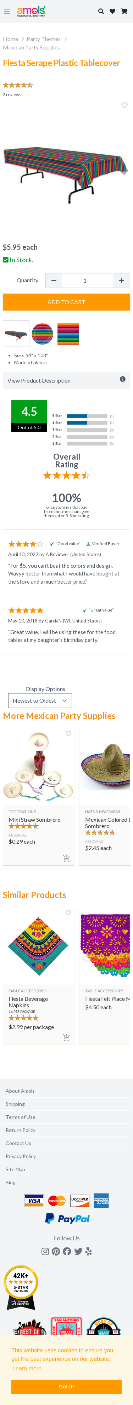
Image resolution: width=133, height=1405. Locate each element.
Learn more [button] (26, 1368)
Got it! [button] (66, 1386)
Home (10, 38)
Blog (11, 1182)
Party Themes (44, 38)
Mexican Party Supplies (31, 47)
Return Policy (20, 1130)
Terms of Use (20, 1117)
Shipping (15, 1104)
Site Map (15, 1169)
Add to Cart (66, 302)
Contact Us (18, 1143)
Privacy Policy (21, 1156)
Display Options (45, 688)
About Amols (20, 1091)
